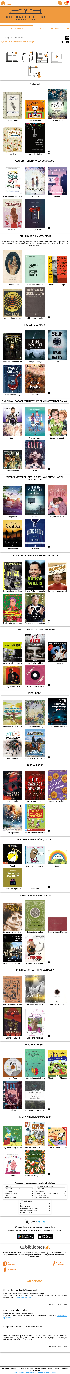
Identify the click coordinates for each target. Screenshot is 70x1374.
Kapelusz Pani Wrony (26, 1204)
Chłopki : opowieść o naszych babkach (47, 1193)
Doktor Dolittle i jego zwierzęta (29, 1208)
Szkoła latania (8, 1191)
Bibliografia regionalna (49, 28)
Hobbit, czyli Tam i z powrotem (13, 1189)
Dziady (6, 1195)
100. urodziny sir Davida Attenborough (20, 1290)
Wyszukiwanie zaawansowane (13, 41)
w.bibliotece (58, 1253)
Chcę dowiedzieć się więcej (23, 1372)
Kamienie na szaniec (10, 1197)
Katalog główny (16, 28)
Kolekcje (30, 41)
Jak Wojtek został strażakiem (28, 1210)
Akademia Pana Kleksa (42, 1197)
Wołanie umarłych (41, 1195)
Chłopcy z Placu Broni (10, 1193)
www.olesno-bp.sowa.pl (25, 1297)
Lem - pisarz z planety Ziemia (16, 1310)
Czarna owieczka (25, 1206)
